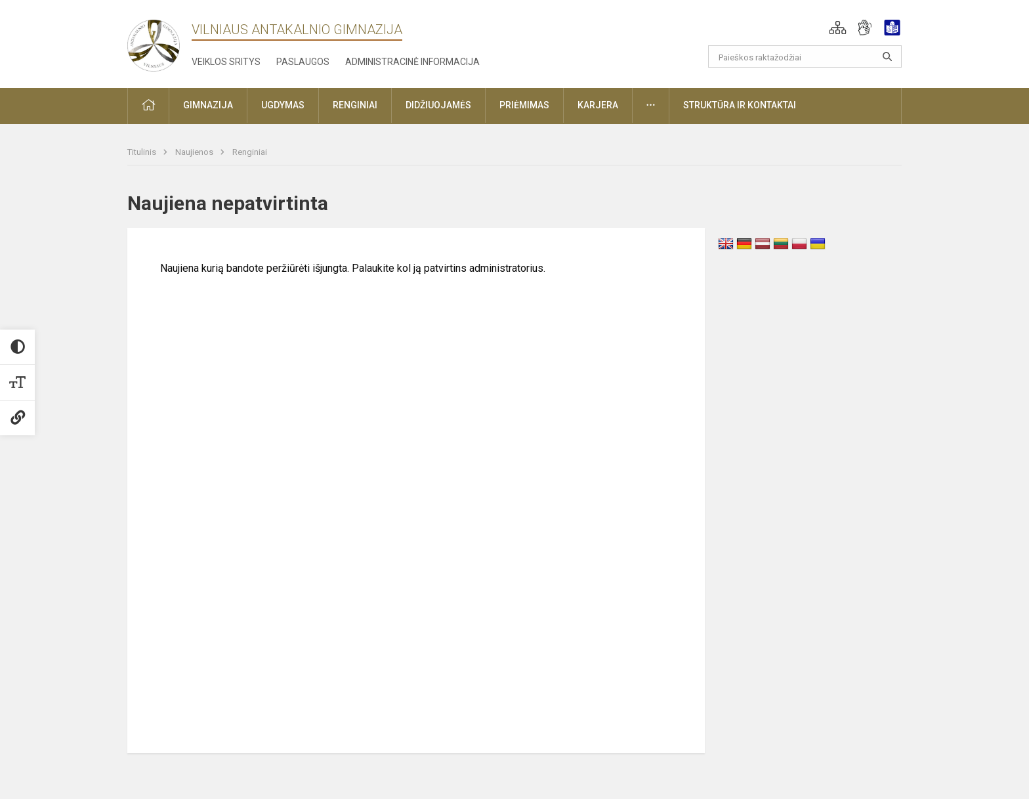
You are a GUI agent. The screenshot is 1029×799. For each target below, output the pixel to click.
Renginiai (249, 152)
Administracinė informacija (412, 61)
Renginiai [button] (355, 105)
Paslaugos (302, 61)
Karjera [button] (598, 105)
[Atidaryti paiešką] (887, 56)
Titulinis (142, 152)
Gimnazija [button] (208, 105)
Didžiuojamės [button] (438, 105)
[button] (838, 27)
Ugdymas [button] (282, 105)
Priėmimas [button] (524, 105)
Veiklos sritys (226, 61)
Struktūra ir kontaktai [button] (739, 105)
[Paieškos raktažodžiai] (805, 56)
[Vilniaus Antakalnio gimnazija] (153, 41)
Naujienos (195, 152)
